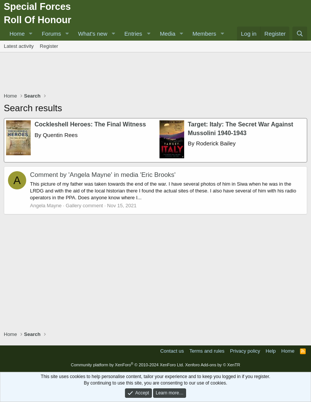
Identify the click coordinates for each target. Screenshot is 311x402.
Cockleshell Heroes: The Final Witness (90, 124)
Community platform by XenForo (127, 365)
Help (271, 351)
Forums (51, 33)
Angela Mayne (46, 205)
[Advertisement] (155, 73)
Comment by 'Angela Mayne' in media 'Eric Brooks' (102, 174)
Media (167, 33)
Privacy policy (245, 351)
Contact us (172, 351)
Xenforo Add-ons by (212, 365)
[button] (30, 34)
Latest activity (19, 46)
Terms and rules (206, 351)
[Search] (299, 34)
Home (17, 33)
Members (204, 33)
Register (49, 46)
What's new (92, 33)
